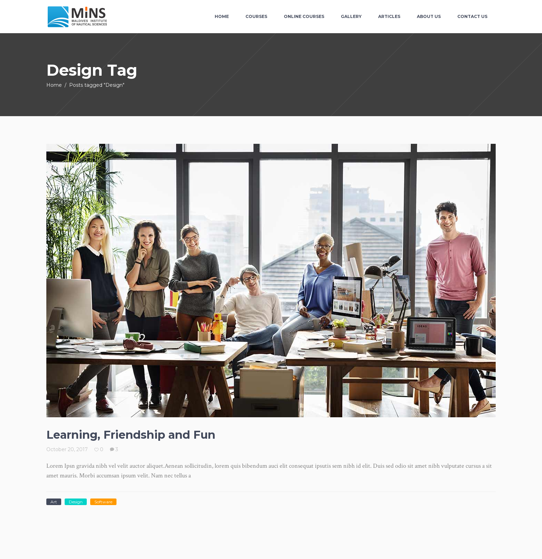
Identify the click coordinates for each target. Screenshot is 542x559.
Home (54, 85)
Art (53, 501)
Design (76, 501)
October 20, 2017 (67, 449)
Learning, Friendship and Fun (130, 434)
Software (103, 501)
